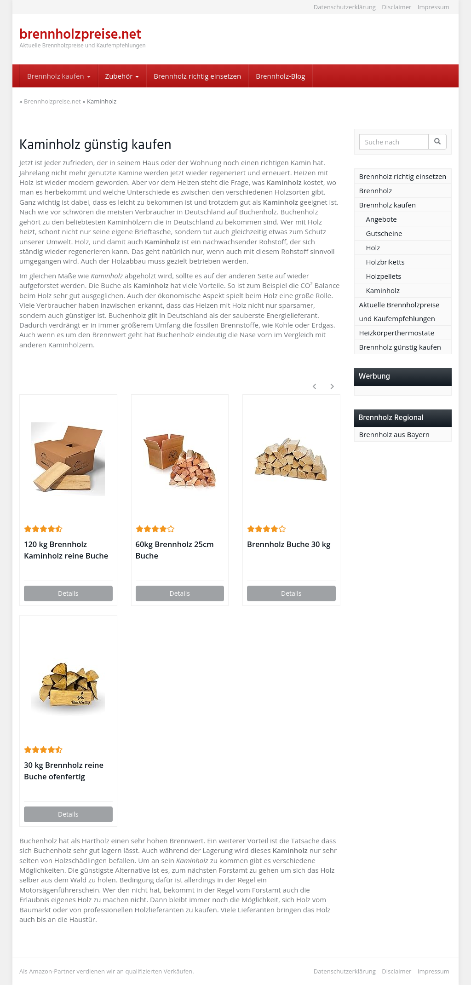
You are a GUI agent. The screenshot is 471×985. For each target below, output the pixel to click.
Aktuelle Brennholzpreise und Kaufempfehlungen (399, 311)
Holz (373, 247)
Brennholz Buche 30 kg (288, 544)
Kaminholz (383, 290)
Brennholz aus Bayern (394, 434)
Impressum (433, 7)
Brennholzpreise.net (52, 101)
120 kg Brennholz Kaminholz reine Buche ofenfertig (66, 550)
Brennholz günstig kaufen (400, 346)
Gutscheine (384, 233)
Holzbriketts (385, 261)
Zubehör (122, 76)
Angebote (381, 219)
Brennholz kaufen (59, 76)
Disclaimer (396, 7)
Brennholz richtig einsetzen (197, 76)
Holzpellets (384, 276)
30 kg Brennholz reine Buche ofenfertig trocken (63, 771)
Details (68, 593)
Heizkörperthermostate (397, 332)
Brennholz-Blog (280, 76)
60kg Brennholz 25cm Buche (175, 550)
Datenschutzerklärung (345, 7)
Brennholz (375, 190)
